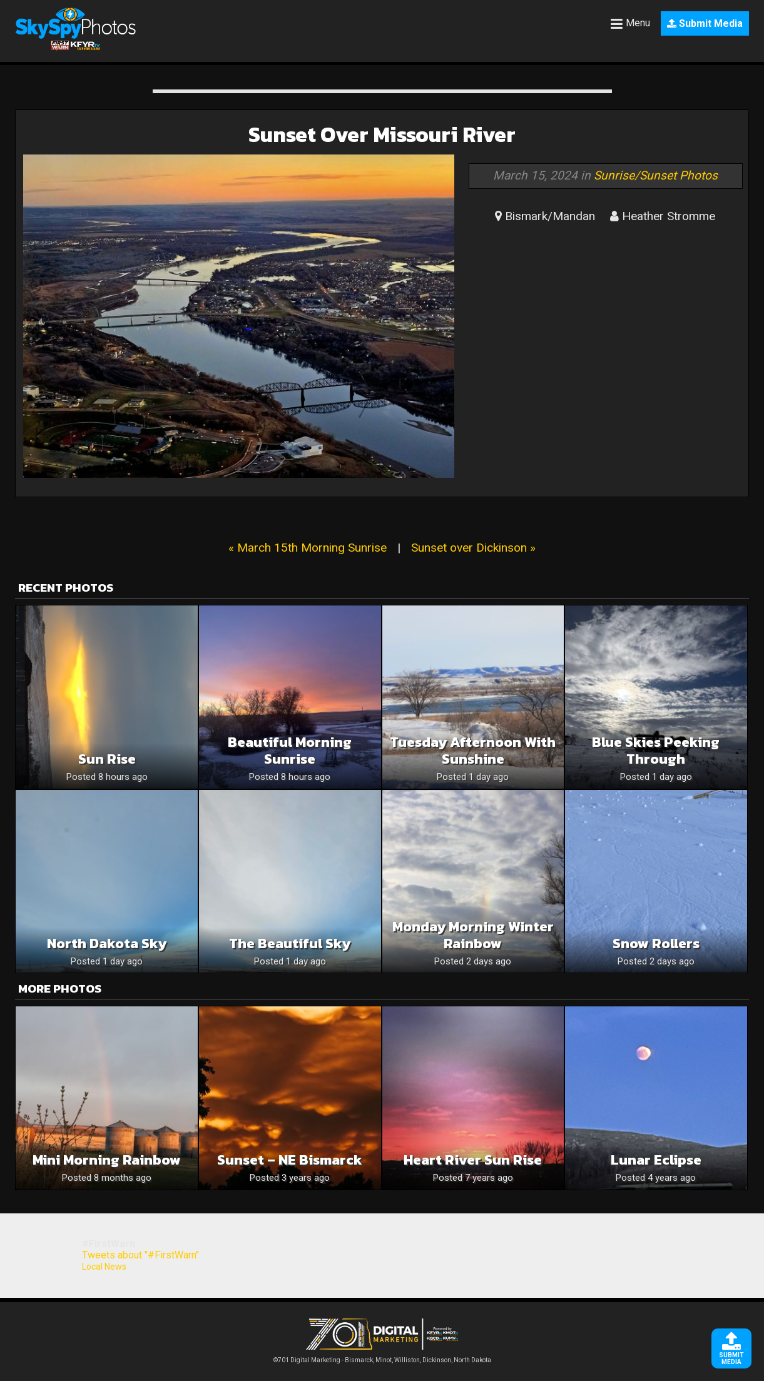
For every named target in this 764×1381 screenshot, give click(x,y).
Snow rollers (656, 943)
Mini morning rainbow (107, 1159)
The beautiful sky (289, 943)
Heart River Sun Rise (473, 1159)
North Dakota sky (106, 943)
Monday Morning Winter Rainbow (473, 935)
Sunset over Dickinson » (473, 547)
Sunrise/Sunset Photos (656, 175)
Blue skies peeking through (656, 750)
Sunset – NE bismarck (289, 1159)
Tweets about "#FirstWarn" (140, 1255)
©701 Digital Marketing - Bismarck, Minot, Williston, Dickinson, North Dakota (382, 1356)
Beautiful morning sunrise (290, 750)
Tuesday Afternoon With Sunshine (473, 750)
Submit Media (705, 23)
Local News (104, 1267)
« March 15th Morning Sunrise (307, 547)
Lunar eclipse (656, 1159)
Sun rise (107, 759)
